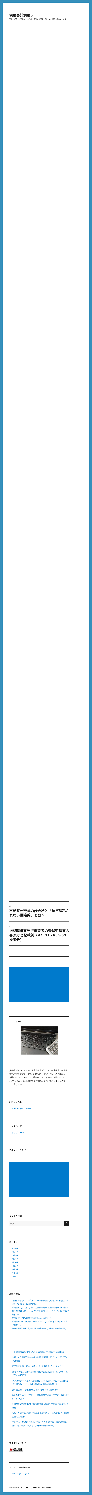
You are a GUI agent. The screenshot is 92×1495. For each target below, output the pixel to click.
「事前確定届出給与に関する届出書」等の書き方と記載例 (38, 1351)
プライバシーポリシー (22, 1474)
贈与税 (15, 1262)
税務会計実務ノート (25, 15)
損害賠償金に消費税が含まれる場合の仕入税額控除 (35, 1389)
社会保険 (16, 1273)
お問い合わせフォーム (22, 1108)
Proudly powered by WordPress (38, 1488)
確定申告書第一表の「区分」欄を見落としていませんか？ (38, 1366)
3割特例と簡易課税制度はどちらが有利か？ (31, 1318)
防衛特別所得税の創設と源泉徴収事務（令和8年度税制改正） (39, 1328)
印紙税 (15, 1266)
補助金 (15, 1276)
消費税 (15, 1255)
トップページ (18, 1132)
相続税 (15, 1259)
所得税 (15, 1248)
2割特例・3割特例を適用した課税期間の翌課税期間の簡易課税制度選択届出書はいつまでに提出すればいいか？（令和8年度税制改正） (40, 1311)
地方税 (15, 1269)
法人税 (15, 1252)
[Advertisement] (40, 985)
